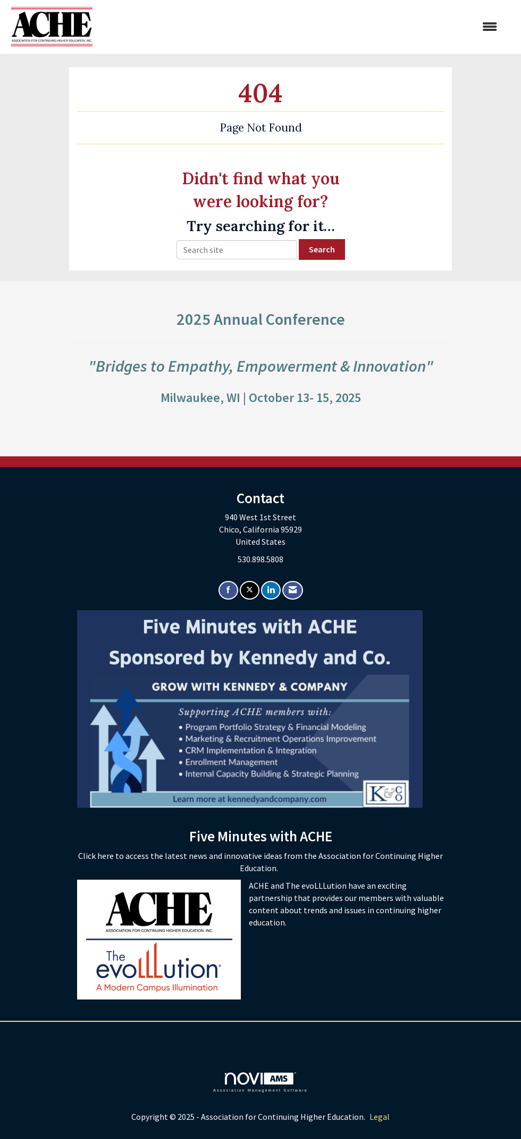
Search (322, 249)
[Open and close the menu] (300, 26)
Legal (379, 1116)
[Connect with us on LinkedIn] (271, 590)
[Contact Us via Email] (292, 590)
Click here (96, 855)
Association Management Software (260, 1082)
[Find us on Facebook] (228, 590)
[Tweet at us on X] (249, 590)
